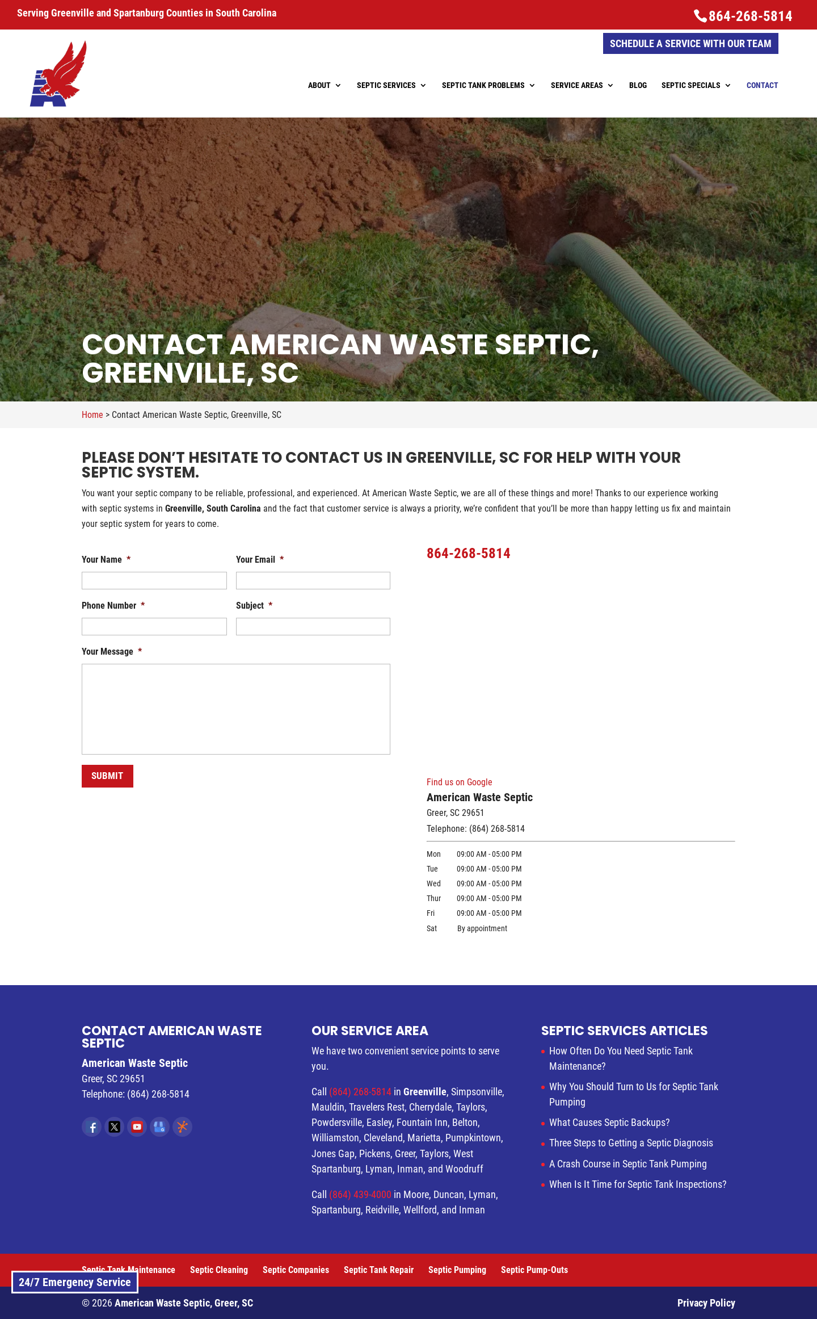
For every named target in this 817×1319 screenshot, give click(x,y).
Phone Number (113, 605)
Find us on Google (459, 782)
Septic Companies (296, 1269)
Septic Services (386, 85)
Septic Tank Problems (483, 85)
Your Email (260, 559)
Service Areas (577, 85)
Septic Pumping (457, 1269)
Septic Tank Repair (379, 1269)
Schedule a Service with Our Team (691, 43)
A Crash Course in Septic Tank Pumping (628, 1164)
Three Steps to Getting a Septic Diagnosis (631, 1143)
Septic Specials (691, 85)
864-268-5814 (751, 16)
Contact (762, 85)
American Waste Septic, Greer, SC (183, 1303)
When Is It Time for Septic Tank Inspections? (638, 1184)
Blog (638, 85)
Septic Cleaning (219, 1269)
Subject (254, 605)
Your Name (106, 559)
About (319, 85)
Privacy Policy (706, 1303)
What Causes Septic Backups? (609, 1122)
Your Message (112, 651)
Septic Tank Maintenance (128, 1269)
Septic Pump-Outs (534, 1269)
